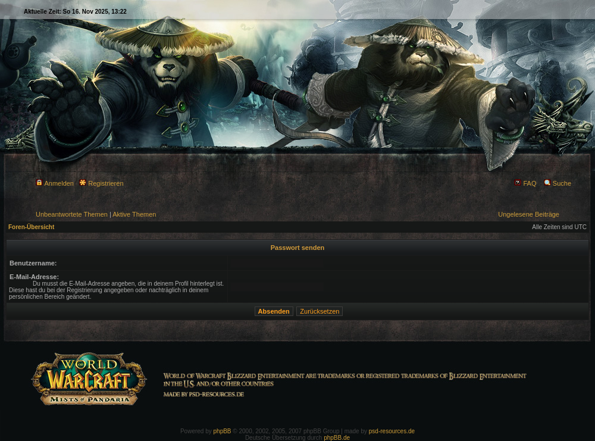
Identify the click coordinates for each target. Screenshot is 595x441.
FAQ (525, 183)
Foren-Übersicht (31, 227)
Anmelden (55, 183)
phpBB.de (337, 437)
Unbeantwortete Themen (72, 214)
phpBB (222, 431)
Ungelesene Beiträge (528, 214)
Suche (557, 183)
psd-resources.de (392, 431)
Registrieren (101, 183)
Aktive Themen (134, 214)
